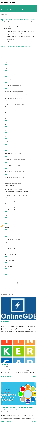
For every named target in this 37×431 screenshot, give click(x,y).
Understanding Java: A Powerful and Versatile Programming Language (17, 408)
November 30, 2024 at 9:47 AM (16, 239)
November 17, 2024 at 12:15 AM (20, 195)
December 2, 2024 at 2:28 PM (17, 264)
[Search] (32, 2)
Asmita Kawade (8, 177)
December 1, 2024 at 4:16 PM (17, 252)
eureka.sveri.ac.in (8, 2)
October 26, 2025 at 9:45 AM (20, 271)
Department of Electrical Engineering (13, 52)
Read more (33, 333)
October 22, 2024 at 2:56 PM (17, 91)
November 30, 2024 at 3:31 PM (17, 246)
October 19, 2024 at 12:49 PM (18, 60)
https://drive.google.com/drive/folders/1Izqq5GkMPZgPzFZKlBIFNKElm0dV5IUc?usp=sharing (16, 46)
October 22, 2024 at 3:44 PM (18, 104)
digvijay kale (7, 141)
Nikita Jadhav (7, 153)
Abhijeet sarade (8, 91)
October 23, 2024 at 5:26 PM (16, 153)
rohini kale (7, 135)
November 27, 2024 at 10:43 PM (18, 207)
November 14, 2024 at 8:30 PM (16, 183)
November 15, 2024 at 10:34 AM (16, 189)
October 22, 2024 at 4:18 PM (16, 110)
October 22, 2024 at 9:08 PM (19, 128)
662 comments (8, 376)
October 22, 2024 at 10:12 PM (15, 135)
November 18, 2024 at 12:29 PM (18, 201)
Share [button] (33, 52)
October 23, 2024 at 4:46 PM (16, 141)
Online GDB (5, 322)
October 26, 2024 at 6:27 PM (18, 171)
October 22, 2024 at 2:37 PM (17, 79)
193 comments (8, 333)
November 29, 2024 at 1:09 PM (18, 213)
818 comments (8, 421)
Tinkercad (4, 364)
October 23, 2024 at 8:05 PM (19, 159)
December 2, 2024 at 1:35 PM (17, 258)
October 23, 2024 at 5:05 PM (16, 147)
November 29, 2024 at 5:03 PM (16, 226)
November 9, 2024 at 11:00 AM (18, 177)
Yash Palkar (7, 226)
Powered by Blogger (18, 427)
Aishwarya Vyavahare (9, 159)
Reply (6, 64)
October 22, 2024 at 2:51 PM (16, 85)
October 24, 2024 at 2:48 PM (18, 165)
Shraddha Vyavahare (9, 128)
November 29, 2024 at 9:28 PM (16, 232)
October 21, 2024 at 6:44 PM (15, 73)
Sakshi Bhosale (8, 207)
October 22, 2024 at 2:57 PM (18, 98)
